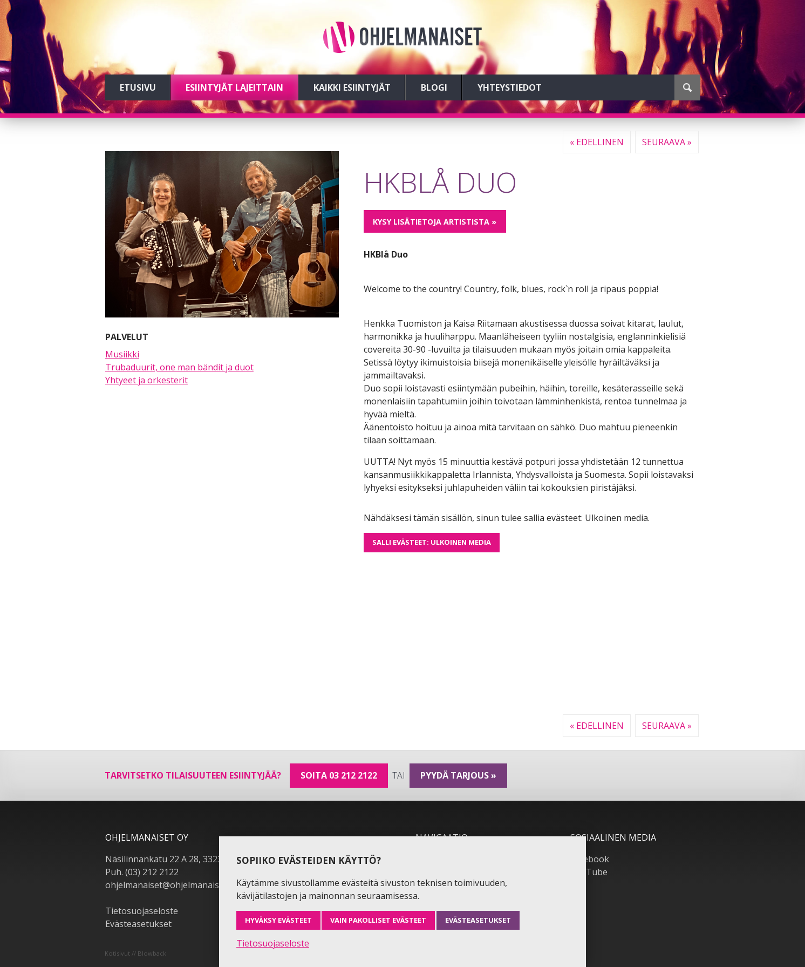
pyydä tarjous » (458, 775)
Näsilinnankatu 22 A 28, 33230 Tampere (186, 859)
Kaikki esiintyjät (352, 87)
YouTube (589, 872)
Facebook (589, 859)
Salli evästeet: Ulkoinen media (431, 542)
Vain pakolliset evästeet (378, 920)
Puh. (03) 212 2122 (142, 872)
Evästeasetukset (138, 924)
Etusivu (138, 87)
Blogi (434, 87)
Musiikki (122, 354)
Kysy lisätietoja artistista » (434, 222)
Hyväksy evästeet (278, 920)
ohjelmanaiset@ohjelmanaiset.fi (169, 885)
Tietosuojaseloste (141, 911)
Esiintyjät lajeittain (234, 87)
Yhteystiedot (509, 87)
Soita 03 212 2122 (339, 775)
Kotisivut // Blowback (135, 953)
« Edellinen (597, 142)
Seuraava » (667, 142)
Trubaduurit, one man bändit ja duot (179, 367)
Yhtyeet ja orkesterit (146, 380)
